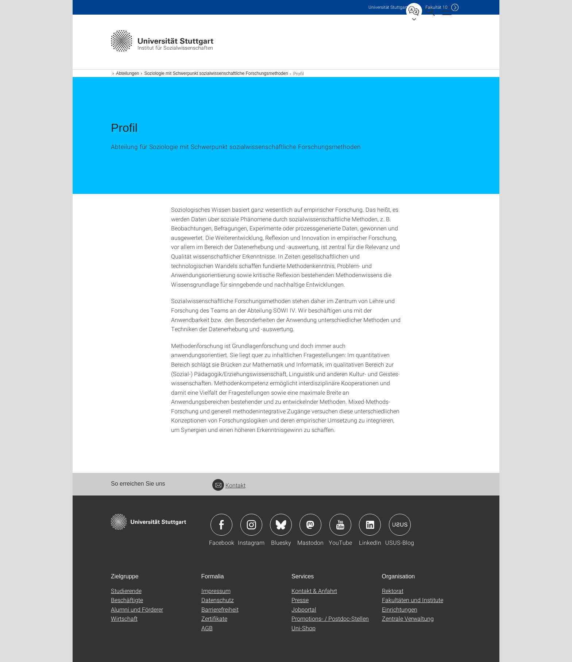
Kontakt (229, 485)
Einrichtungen (399, 609)
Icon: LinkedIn (370, 525)
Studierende (126, 590)
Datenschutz (217, 600)
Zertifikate (214, 618)
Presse (300, 600)
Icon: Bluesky (281, 525)
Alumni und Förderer (137, 609)
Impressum (216, 590)
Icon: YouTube (340, 525)
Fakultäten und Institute (412, 600)
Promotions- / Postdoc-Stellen (330, 618)
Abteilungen (127, 73)
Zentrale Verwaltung (408, 618)
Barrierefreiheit (220, 609)
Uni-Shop (303, 628)
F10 (436, 7)
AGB (207, 628)
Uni (388, 7)
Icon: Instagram (251, 525)
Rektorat (392, 590)
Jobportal (303, 609)
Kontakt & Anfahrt (314, 590)
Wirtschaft (124, 618)
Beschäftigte (127, 600)
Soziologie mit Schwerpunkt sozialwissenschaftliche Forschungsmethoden (216, 73)
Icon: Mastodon (310, 525)
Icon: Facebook (221, 525)
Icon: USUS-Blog (400, 525)
